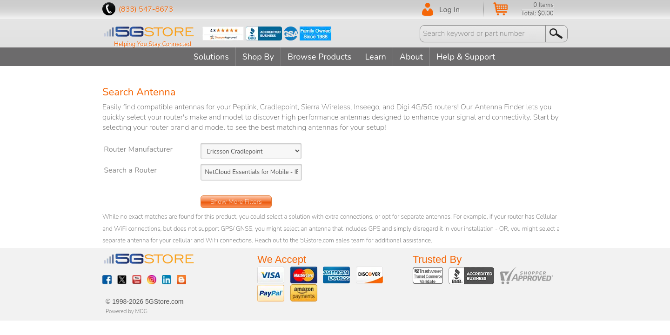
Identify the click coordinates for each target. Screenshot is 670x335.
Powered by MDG (126, 311)
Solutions (211, 56)
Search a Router (130, 170)
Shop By (258, 56)
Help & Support (465, 56)
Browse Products (320, 56)
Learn (375, 56)
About (411, 56)
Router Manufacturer (138, 149)
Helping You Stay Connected (152, 44)
